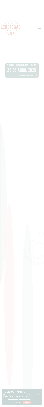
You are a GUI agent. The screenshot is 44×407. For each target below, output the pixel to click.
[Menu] (39, 27)
